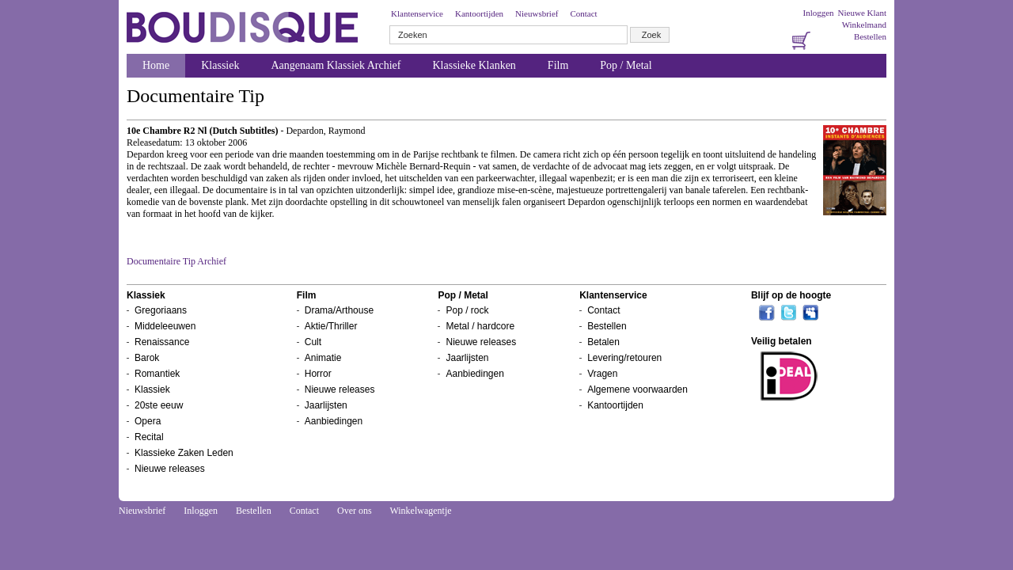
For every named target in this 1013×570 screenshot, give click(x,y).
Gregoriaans (161, 310)
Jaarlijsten (326, 405)
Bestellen (870, 36)
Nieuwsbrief (536, 13)
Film (558, 65)
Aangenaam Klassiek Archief (335, 65)
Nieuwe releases (170, 468)
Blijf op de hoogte (791, 295)
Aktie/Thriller (331, 326)
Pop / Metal (625, 65)
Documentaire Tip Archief (176, 261)
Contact (583, 13)
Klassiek (220, 65)
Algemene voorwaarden (637, 389)
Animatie (323, 357)
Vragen (602, 373)
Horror (318, 373)
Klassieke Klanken (474, 65)
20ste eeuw (159, 405)
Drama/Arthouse (339, 310)
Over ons (354, 510)
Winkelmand (864, 24)
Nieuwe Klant (862, 12)
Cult (313, 342)
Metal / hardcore (480, 326)
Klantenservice (417, 13)
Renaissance (162, 342)
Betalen (603, 342)
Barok (147, 357)
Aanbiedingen (333, 421)
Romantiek (157, 373)
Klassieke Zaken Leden (184, 452)
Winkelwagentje (420, 510)
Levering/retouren (624, 357)
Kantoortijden (479, 13)
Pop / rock (467, 310)
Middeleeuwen (165, 326)
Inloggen (817, 12)
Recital (149, 437)
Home (155, 65)
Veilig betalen (781, 341)
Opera (148, 421)
